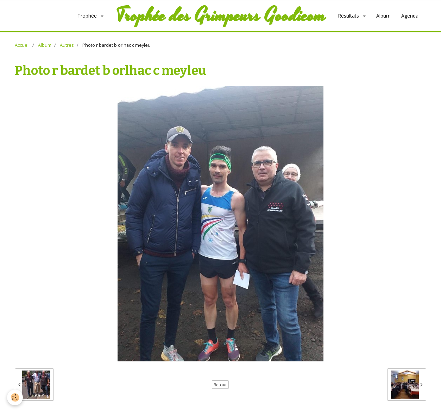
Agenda (409, 15)
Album (383, 15)
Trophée (87, 15)
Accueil (22, 45)
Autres (67, 45)
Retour (220, 384)
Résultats (349, 15)
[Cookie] (15, 397)
